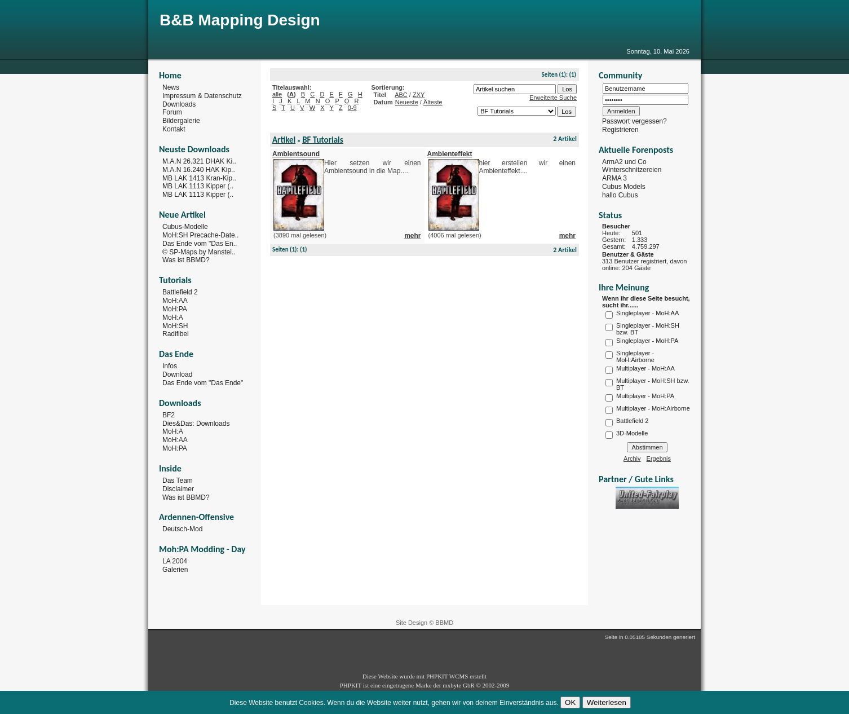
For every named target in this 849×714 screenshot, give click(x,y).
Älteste (433, 102)
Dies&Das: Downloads (195, 423)
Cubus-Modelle (185, 227)
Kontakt (173, 129)
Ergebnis (659, 458)
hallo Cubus (620, 195)
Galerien (175, 570)
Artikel (283, 140)
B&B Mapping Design (240, 20)
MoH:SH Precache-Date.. (200, 235)
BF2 (168, 415)
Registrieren (620, 130)
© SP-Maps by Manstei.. (199, 251)
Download (177, 374)
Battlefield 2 (180, 292)
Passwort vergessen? (634, 121)
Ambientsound (296, 154)
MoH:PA (174, 309)
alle (277, 94)
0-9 (352, 107)
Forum (172, 112)
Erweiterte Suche (553, 97)
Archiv (632, 458)
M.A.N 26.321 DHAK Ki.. (199, 161)
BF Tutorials (322, 140)
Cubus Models (623, 187)
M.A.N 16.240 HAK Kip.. (198, 170)
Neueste (406, 102)
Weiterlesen (606, 702)
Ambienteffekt (449, 154)
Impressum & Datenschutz (202, 96)
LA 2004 (174, 561)
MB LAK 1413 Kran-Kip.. (199, 178)
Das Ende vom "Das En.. (199, 244)
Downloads (179, 104)
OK (570, 702)
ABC (401, 94)
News (170, 87)
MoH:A (172, 317)
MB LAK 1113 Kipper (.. (197, 186)
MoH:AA (175, 301)
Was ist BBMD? (186, 260)
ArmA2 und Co (624, 161)
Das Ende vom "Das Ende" (202, 383)
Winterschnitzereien (631, 170)
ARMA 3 (614, 178)
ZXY (419, 94)
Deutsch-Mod (182, 529)
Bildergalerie (181, 121)
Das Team (177, 480)
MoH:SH (175, 325)
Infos (169, 366)
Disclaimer (178, 489)
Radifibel (175, 334)
